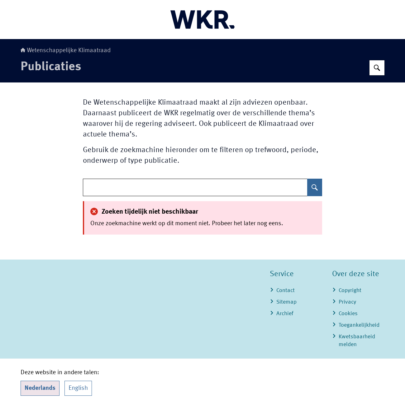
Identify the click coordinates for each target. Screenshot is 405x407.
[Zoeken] (376, 67)
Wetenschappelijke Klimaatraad (66, 50)
